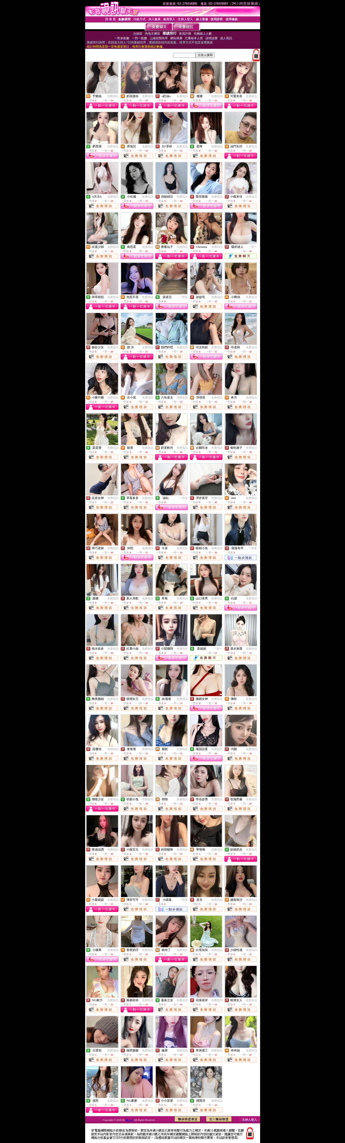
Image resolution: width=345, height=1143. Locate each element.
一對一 (253, 247)
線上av (129, 1119)
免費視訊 (112, 96)
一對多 (183, 297)
